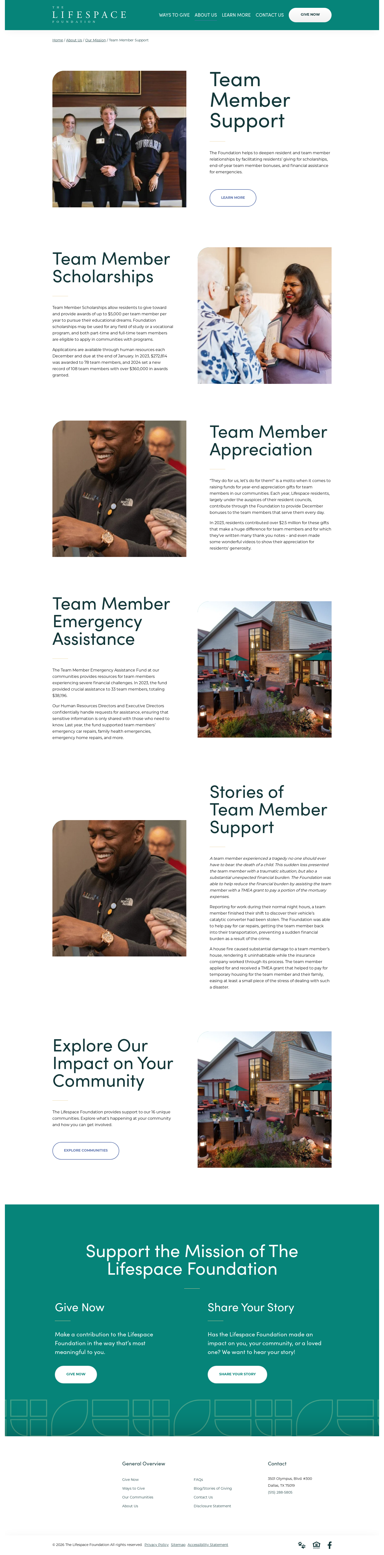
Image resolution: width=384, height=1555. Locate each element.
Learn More (233, 198)
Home (57, 40)
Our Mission (95, 40)
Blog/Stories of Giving (213, 1489)
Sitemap (178, 1545)
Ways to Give (133, 1489)
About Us (74, 40)
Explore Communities (86, 1151)
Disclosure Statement (212, 1506)
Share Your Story (237, 1374)
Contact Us (203, 1497)
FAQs (198, 1480)
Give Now (75, 1374)
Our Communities (137, 1497)
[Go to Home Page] (89, 21)
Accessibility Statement (208, 1545)
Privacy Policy (156, 1545)
